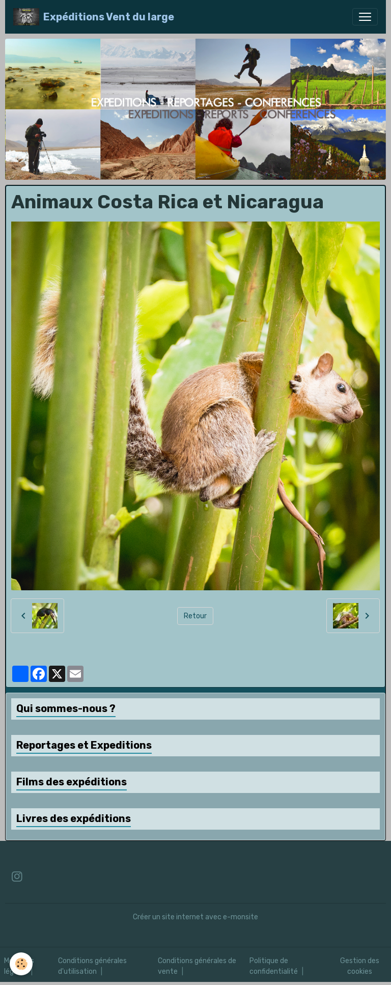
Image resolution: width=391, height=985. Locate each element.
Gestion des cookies (359, 966)
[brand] (93, 16)
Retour (195, 616)
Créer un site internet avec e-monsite (195, 917)
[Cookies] (21, 963)
